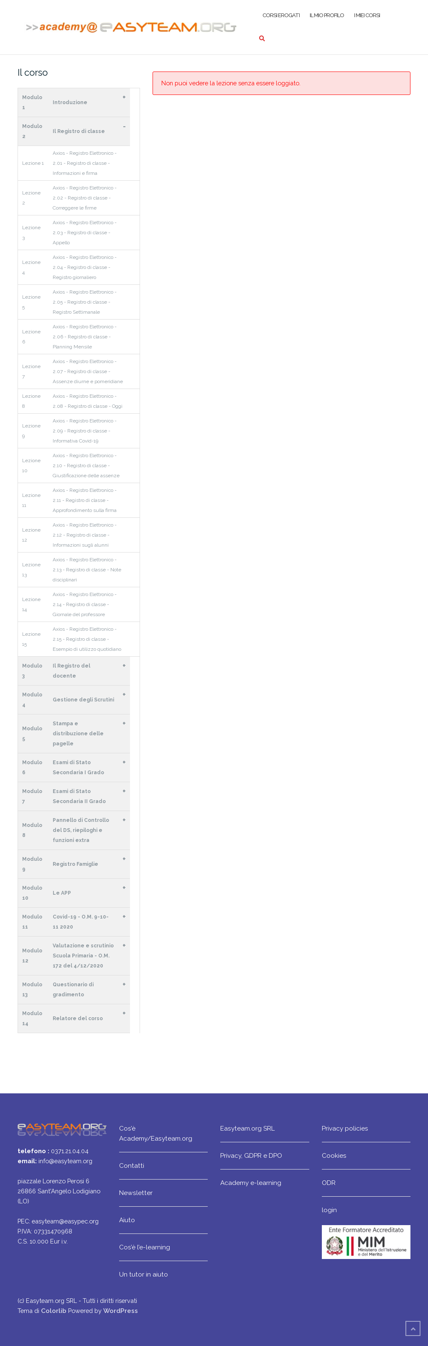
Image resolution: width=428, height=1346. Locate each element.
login (329, 1210)
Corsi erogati (281, 15)
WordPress (120, 1311)
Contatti (131, 1165)
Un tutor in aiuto (143, 1274)
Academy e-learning (250, 1183)
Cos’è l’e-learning (144, 1247)
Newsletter (136, 1193)
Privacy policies (345, 1128)
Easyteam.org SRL (247, 1128)
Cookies (334, 1155)
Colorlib (53, 1311)
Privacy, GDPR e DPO (251, 1155)
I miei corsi (367, 15)
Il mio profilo (327, 15)
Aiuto (127, 1220)
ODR (329, 1183)
